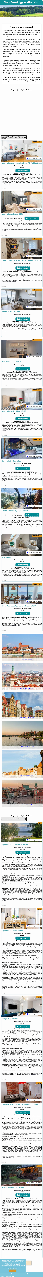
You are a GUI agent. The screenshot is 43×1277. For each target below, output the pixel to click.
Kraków (39, 997)
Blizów (39, 1166)
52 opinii (32, 1198)
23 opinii (39, 271)
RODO (16, 1268)
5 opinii (33, 856)
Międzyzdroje (37, 141)
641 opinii (27, 568)
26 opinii (30, 472)
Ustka (39, 909)
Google (4, 1261)
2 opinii (39, 174)
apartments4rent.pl (38, 0)
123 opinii (29, 1030)
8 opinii (30, 372)
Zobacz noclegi (22, 171)
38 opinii (30, 322)
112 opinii (38, 1116)
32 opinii (35, 617)
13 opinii (31, 942)
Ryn (40, 823)
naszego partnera (20, 183)
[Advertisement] (21, 113)
